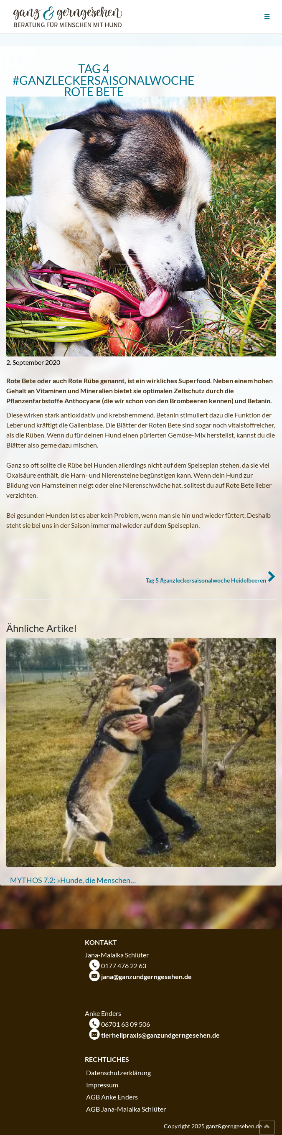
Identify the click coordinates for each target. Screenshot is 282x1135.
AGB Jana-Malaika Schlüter (126, 1109)
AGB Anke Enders (112, 1097)
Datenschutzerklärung (118, 1072)
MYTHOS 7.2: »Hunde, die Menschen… (73, 880)
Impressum (102, 1085)
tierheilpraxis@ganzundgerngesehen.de (160, 1035)
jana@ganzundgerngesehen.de (146, 976)
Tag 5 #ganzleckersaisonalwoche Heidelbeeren (206, 580)
